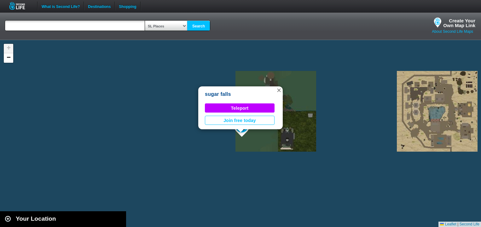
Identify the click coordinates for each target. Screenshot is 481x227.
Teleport (240, 108)
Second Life (20, 6)
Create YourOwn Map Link (459, 23)
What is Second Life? (61, 6)
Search (198, 26)
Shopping (127, 6)
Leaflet (448, 224)
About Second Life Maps (452, 31)
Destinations (99, 6)
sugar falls (218, 94)
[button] (279, 90)
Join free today (239, 120)
